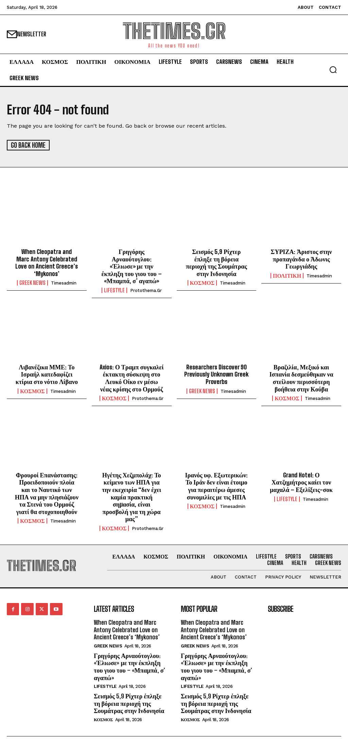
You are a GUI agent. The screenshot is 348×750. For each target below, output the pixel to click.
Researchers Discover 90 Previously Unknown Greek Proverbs (216, 374)
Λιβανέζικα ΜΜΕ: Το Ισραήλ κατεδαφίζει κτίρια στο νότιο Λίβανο (47, 374)
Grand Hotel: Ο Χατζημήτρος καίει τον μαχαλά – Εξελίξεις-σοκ (301, 482)
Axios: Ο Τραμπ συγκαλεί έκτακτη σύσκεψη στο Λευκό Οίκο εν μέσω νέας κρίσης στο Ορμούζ (132, 377)
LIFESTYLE (114, 290)
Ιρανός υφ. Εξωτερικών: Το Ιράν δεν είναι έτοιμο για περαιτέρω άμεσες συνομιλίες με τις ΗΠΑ (216, 485)
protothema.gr (146, 290)
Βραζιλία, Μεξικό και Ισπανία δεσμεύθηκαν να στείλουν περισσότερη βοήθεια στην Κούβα (301, 377)
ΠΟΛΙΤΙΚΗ (287, 275)
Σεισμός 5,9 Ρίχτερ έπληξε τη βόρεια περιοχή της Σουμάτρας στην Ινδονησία (216, 262)
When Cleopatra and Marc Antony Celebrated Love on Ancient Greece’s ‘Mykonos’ (46, 262)
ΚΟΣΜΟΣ (202, 283)
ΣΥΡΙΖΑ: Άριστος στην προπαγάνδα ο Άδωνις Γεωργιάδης (301, 259)
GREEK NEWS (32, 283)
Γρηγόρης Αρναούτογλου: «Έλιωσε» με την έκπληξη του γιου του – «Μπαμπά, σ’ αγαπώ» (132, 266)
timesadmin (63, 283)
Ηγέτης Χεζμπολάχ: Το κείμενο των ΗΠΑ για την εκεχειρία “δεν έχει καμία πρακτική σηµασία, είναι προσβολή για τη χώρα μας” (131, 497)
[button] (333, 69)
